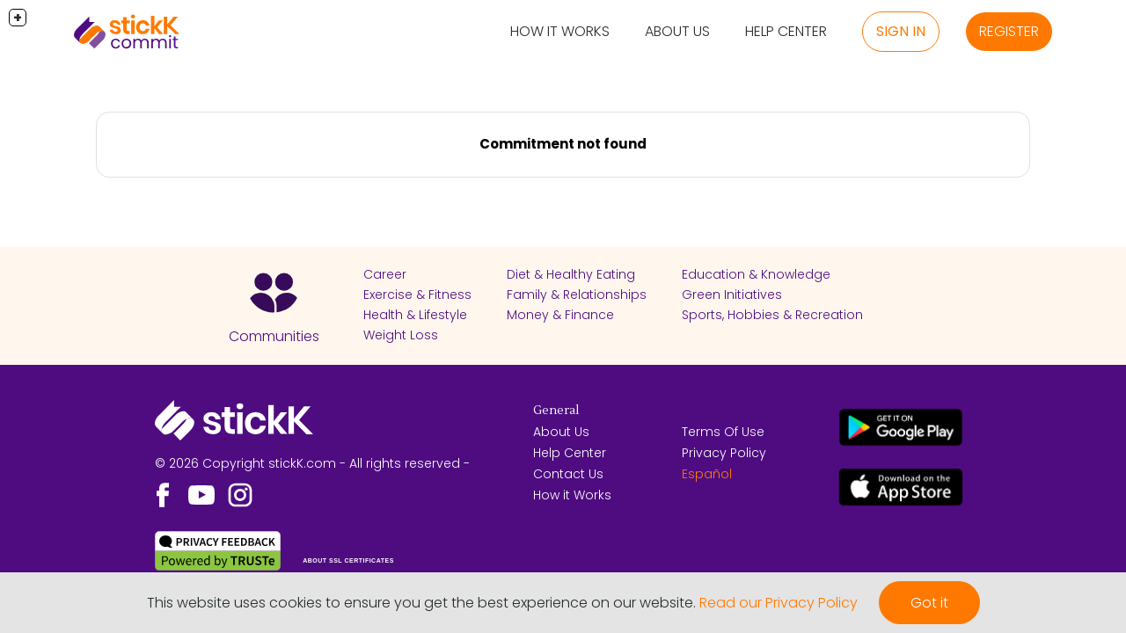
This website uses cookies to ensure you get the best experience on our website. (421, 603)
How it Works (560, 31)
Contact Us (568, 474)
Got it (929, 603)
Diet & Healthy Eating (571, 274)
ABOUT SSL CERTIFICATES (348, 560)
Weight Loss (400, 335)
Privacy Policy (724, 453)
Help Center (786, 31)
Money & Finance (560, 315)
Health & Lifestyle (415, 315)
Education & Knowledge (756, 274)
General (556, 410)
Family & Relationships (577, 294)
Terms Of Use (723, 431)
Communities (274, 336)
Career (384, 274)
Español (707, 474)
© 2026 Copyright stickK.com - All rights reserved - (312, 463)
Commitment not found (563, 144)
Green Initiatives (732, 294)
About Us (677, 31)
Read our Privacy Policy (778, 603)
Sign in (900, 31)
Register (1009, 31)
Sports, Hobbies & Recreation (772, 315)
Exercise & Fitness (417, 294)
